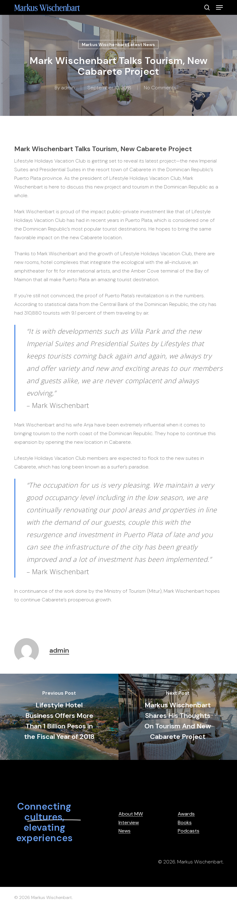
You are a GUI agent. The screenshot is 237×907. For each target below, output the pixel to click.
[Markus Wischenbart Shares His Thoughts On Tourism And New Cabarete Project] (177, 717)
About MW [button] (130, 814)
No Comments (160, 87)
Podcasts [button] (188, 831)
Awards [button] (186, 814)
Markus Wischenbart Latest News (118, 44)
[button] (219, 7)
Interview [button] (128, 822)
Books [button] (185, 822)
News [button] (124, 831)
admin (68, 87)
